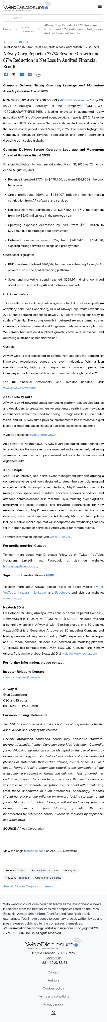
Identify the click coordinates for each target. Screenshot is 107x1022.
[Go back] (53, 42)
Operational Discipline (48, 877)
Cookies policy (53, 988)
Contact (53, 972)
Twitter (98, 587)
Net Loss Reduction (17, 877)
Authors (53, 980)
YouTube (9, 592)
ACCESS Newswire (74, 100)
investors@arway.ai (42, 435)
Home (7, 29)
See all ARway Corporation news (28, 886)
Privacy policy (53, 1004)
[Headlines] (27, 6)
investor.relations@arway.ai (21, 677)
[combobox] (53, 18)
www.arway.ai (12, 598)
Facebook (62, 592)
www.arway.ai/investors (19, 388)
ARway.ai (69, 870)
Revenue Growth (15, 870)
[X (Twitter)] (53, 1013)
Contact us (54, 958)
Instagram (24, 592)
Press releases (28, 29)
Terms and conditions (53, 996)
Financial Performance (45, 870)
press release (35, 851)
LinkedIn (40, 592)
